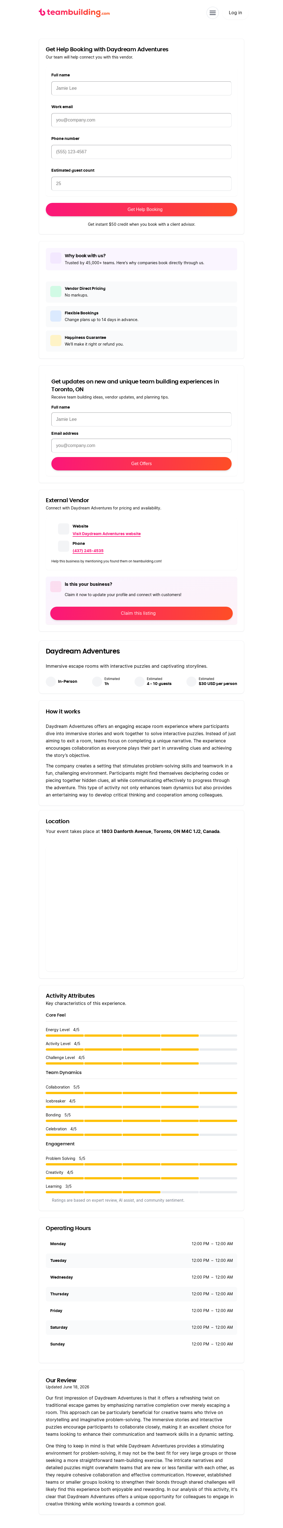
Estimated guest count (72, 171)
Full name (60, 75)
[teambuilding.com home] (74, 12)
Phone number (65, 139)
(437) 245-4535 (88, 551)
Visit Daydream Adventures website (107, 534)
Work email (62, 107)
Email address (64, 434)
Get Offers (141, 463)
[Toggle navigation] (213, 13)
